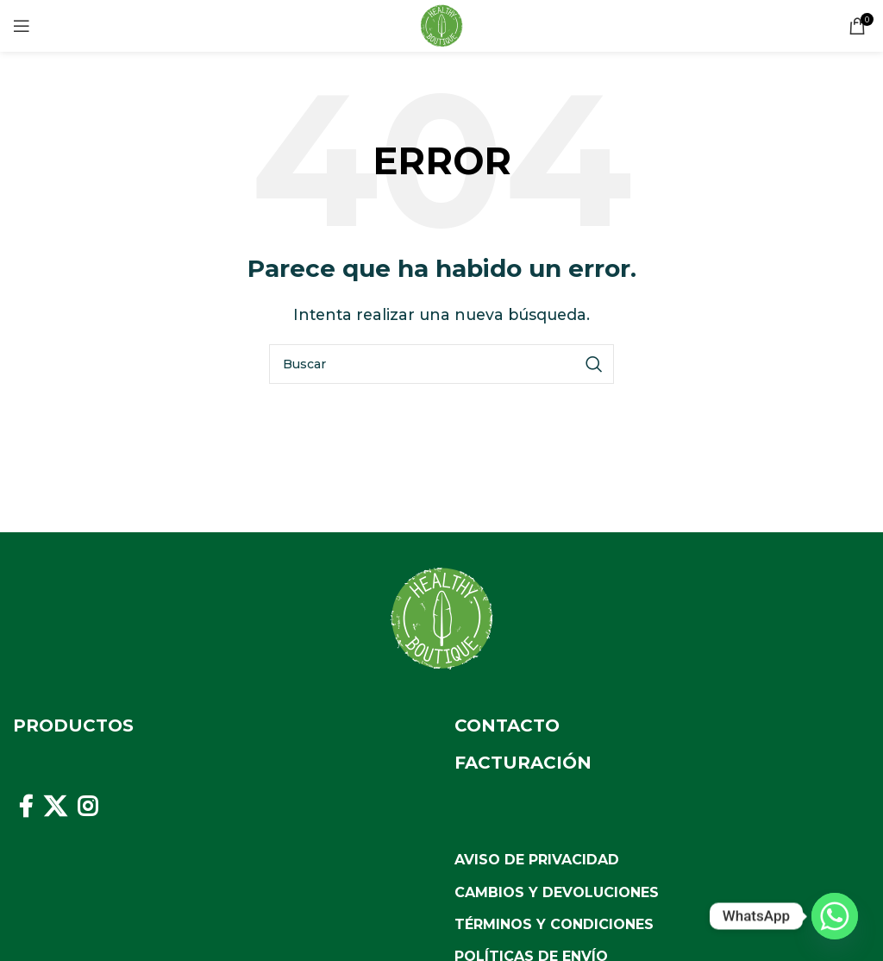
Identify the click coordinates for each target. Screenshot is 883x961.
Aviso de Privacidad (536, 859)
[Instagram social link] (87, 807)
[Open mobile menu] (21, 26)
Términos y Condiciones (554, 924)
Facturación (523, 762)
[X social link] (55, 807)
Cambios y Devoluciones (556, 892)
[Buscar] (441, 364)
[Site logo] (441, 24)
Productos (73, 725)
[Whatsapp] (834, 916)
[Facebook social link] (25, 807)
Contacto (507, 725)
